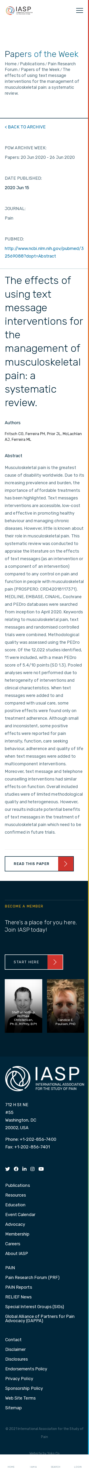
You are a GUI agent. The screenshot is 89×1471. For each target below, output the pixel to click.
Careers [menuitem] (12, 1244)
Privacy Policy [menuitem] (19, 1379)
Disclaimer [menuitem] (15, 1349)
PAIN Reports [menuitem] (18, 1287)
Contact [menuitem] (13, 1340)
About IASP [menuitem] (16, 1253)
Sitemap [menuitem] (13, 1408)
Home (11, 1462)
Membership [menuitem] (17, 1234)
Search (55, 1462)
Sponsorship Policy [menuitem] (24, 1388)
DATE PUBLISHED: (23, 178)
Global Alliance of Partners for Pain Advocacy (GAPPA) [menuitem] (40, 1318)
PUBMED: (14, 239)
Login (78, 1462)
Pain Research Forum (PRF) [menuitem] (32, 1277)
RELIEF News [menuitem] (18, 1297)
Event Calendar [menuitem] (20, 1215)
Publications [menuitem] (17, 1185)
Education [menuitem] (15, 1205)
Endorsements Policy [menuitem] (26, 1369)
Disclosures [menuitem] (16, 1359)
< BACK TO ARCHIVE (25, 127)
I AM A (33, 1462)
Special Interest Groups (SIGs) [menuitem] (34, 1307)
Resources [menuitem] (15, 1195)
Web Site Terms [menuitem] (20, 1398)
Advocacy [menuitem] (15, 1224)
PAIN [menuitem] (10, 1268)
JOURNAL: (15, 208)
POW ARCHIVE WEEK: (26, 147)
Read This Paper (32, 864)
